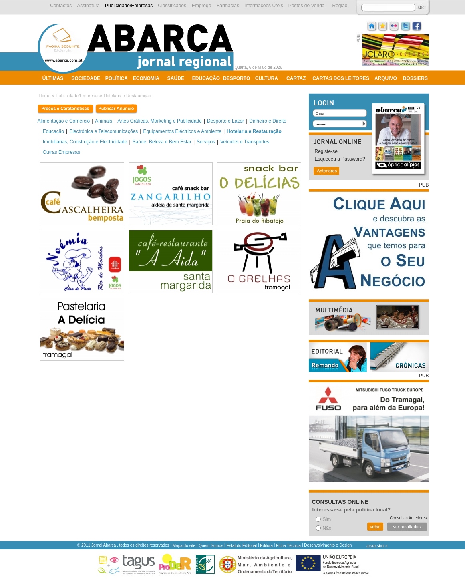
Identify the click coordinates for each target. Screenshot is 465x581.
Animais (103, 121)
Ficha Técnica (288, 545)
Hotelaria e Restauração (127, 95)
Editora (266, 545)
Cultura (266, 78)
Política (116, 78)
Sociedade (86, 78)
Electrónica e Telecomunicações (103, 131)
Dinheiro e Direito (267, 121)
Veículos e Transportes (244, 142)
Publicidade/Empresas (77, 95)
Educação (206, 78)
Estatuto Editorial (242, 545)
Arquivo (385, 78)
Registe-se (326, 151)
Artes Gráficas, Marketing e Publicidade (159, 121)
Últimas (52, 78)
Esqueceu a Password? (340, 159)
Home (44, 95)
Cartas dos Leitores (340, 78)
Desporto (236, 78)
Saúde (175, 78)
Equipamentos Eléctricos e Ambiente (182, 131)
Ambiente (55, 89)
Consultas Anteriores (408, 518)
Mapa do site (184, 545)
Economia (146, 78)
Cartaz (296, 78)
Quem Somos (211, 545)
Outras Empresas (61, 152)
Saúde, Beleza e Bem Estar (162, 142)
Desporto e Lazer (225, 121)
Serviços (206, 142)
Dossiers (415, 78)
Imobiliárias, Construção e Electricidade (85, 142)
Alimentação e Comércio (64, 121)
